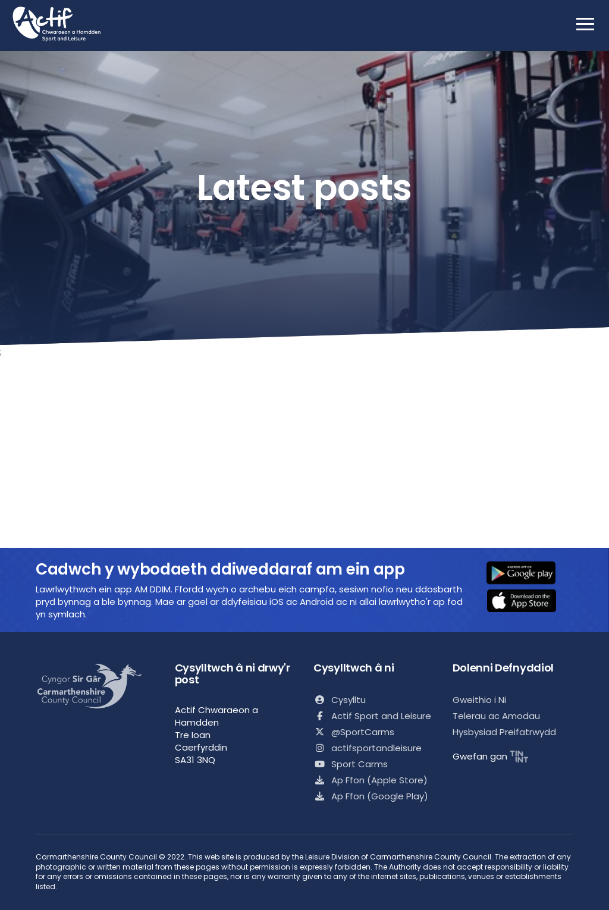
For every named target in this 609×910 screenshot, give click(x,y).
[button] (528, 574)
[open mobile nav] (585, 24)
